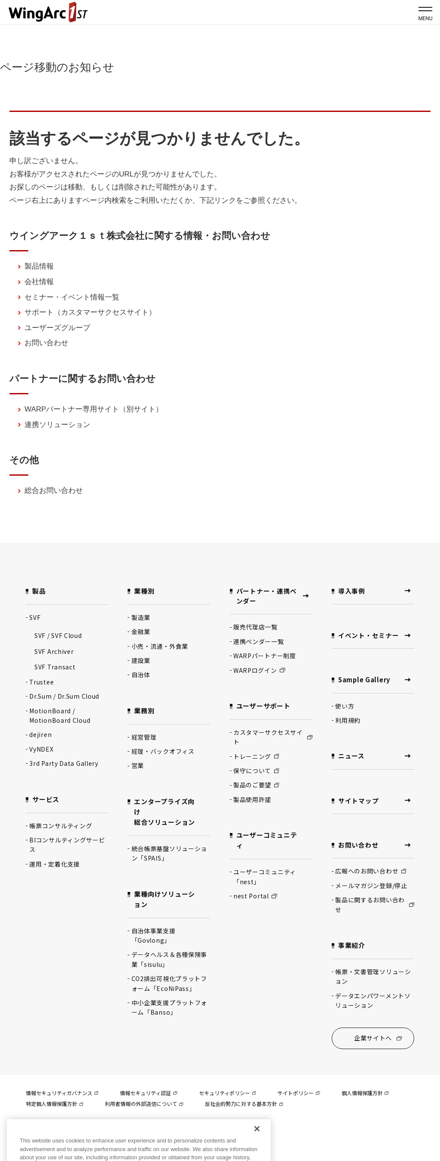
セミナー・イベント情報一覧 (71, 297)
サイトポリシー (299, 1094)
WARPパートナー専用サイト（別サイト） (93, 409)
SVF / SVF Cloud (58, 635)
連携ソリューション (57, 425)
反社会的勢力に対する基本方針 (244, 1105)
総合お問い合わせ (53, 490)
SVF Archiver (53, 651)
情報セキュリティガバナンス (62, 1094)
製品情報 (39, 266)
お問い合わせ (46, 343)
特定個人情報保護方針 (54, 1105)
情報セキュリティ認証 (148, 1094)
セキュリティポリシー (227, 1094)
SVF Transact (54, 667)
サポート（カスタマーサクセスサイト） (90, 312)
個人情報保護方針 (365, 1094)
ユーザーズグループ (57, 328)
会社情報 (39, 282)
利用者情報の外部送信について (144, 1105)
